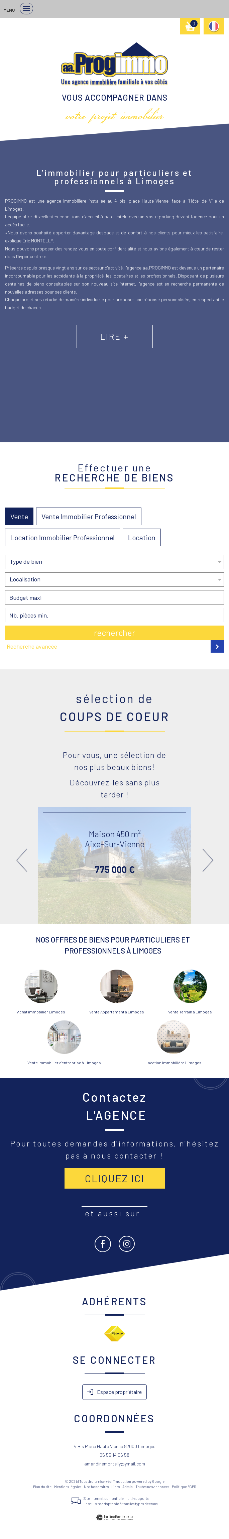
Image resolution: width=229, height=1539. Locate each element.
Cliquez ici (114, 1178)
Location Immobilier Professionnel (62, 537)
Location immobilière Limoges (173, 1063)
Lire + (114, 336)
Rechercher (114, 633)
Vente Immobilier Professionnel (88, 516)
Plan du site (42, 1487)
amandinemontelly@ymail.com (114, 1463)
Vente (19, 516)
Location (141, 537)
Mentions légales (67, 1487)
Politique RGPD (184, 1487)
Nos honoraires (96, 1487)
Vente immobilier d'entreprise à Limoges (64, 1063)
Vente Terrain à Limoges (190, 1012)
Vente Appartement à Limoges (116, 1012)
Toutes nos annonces (152, 1487)
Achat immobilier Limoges (41, 1012)
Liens (115, 1487)
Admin (127, 1487)
